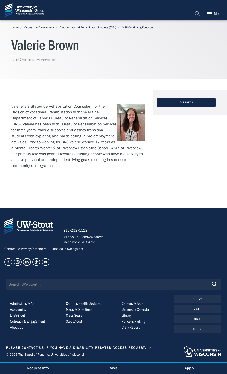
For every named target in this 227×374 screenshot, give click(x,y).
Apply (197, 298)
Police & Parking (133, 321)
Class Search (75, 315)
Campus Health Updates (83, 303)
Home (15, 27)
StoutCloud (74, 321)
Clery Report (131, 327)
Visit (197, 309)
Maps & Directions (79, 309)
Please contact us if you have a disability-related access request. (76, 348)
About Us (16, 327)
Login (197, 329)
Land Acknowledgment (67, 249)
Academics (18, 309)
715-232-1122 (75, 230)
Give (197, 319)
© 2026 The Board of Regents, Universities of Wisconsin (46, 355)
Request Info (38, 368)
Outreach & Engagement (39, 27)
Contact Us (12, 249)
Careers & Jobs (132, 303)
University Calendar (136, 309)
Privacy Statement (34, 249)
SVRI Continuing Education (138, 27)
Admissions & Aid (22, 303)
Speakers (186, 102)
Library (127, 315)
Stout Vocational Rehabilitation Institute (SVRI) (88, 27)
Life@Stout (17, 315)
